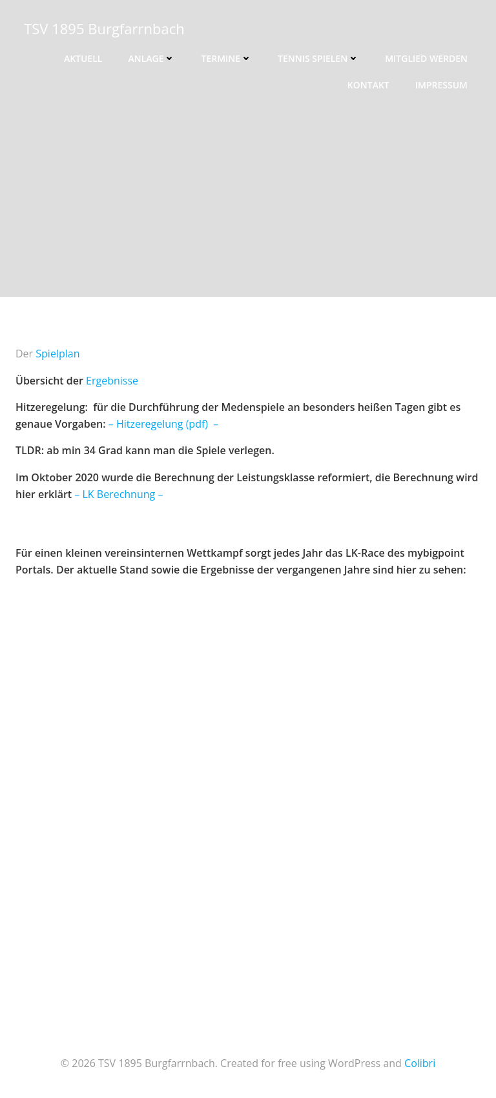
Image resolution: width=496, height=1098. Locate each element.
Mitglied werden (426, 58)
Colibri (419, 1063)
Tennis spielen (318, 58)
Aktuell (83, 58)
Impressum (441, 85)
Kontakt (368, 85)
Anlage (151, 58)
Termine (226, 58)
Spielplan (57, 353)
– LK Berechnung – (118, 494)
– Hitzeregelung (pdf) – (163, 424)
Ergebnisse (112, 381)
